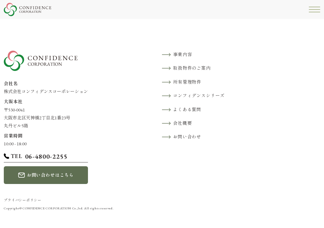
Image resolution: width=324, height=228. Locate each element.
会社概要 (182, 123)
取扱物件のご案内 (192, 68)
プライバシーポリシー (22, 200)
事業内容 (182, 54)
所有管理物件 (187, 82)
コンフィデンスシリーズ (199, 95)
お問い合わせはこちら (50, 175)
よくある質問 (187, 109)
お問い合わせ (187, 137)
